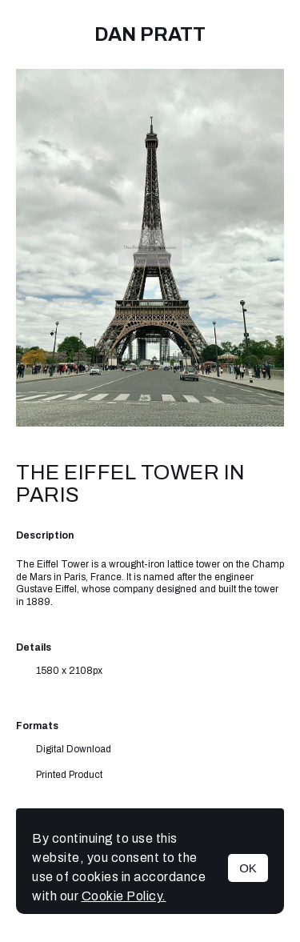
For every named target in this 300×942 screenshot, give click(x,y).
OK (248, 868)
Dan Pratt (150, 34)
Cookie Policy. (124, 896)
